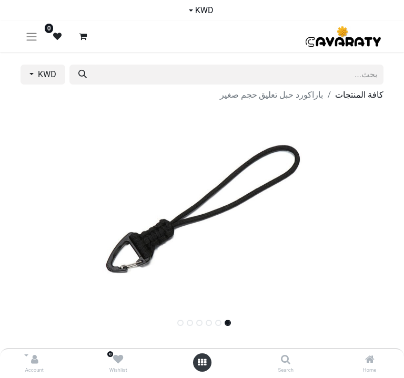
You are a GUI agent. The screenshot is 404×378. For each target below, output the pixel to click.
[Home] (370, 360)
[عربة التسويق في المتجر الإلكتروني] (82, 36)
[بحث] (82, 75)
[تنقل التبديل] (32, 36)
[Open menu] (202, 362)
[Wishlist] (118, 360)
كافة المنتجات (359, 95)
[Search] (285, 360)
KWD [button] (46, 74)
